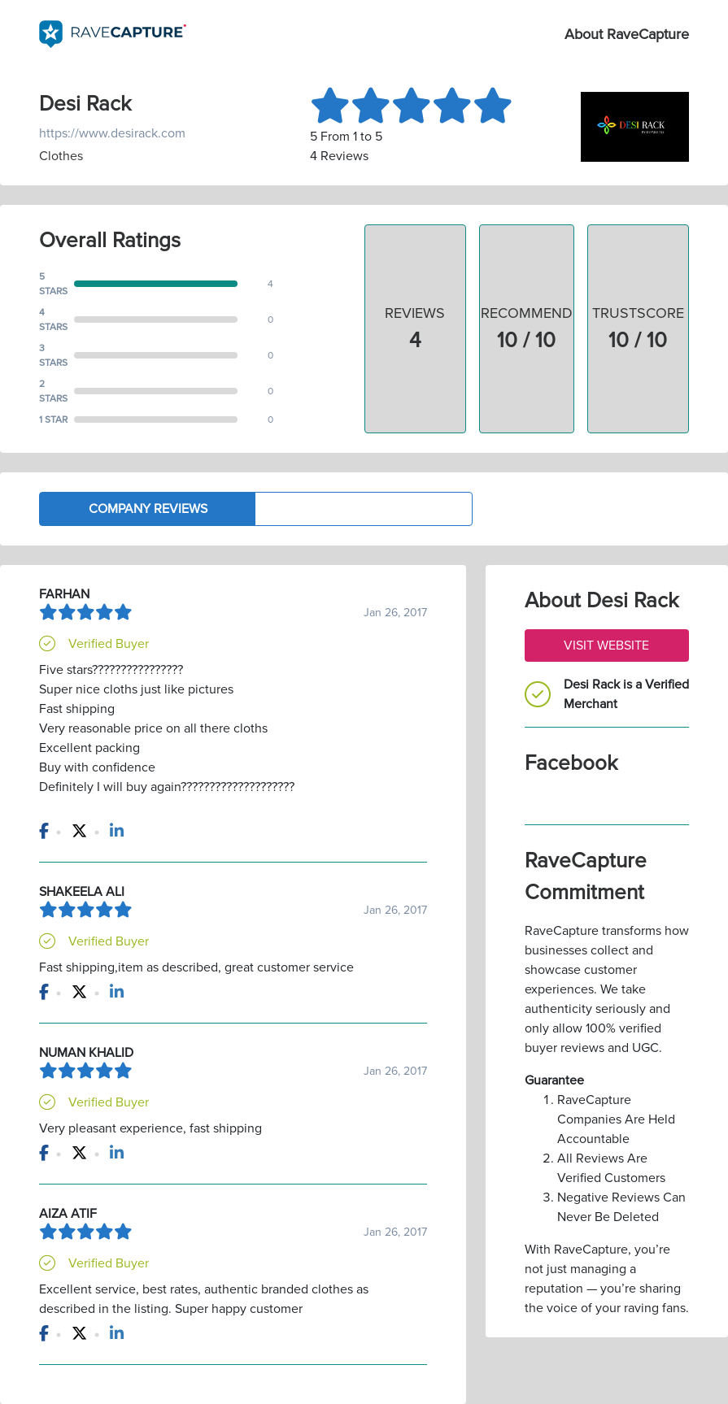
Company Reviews (148, 509)
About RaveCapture (627, 34)
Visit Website (606, 645)
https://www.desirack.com (112, 133)
